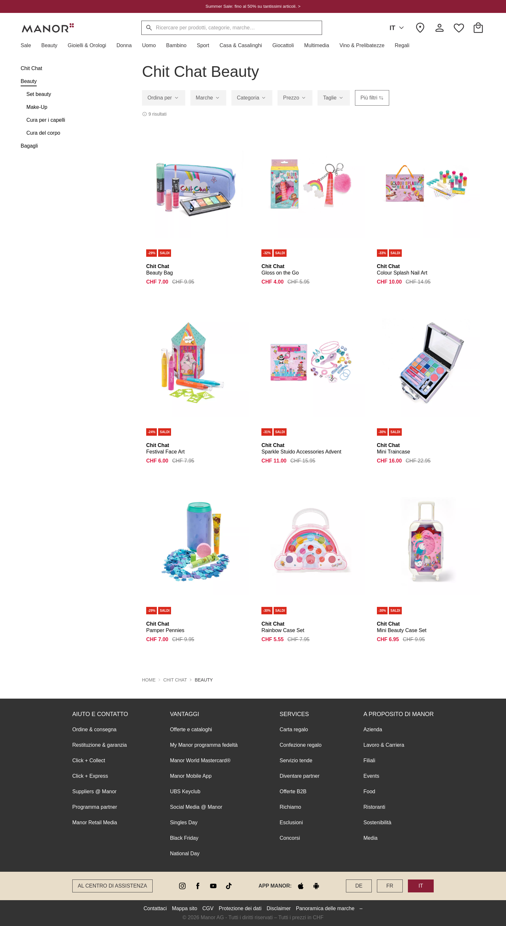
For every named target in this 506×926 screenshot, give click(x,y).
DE (358, 886)
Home (149, 679)
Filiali (369, 760)
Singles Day (183, 822)
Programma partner (94, 807)
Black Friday (184, 838)
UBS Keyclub (185, 791)
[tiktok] (228, 885)
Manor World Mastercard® (200, 760)
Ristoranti (374, 807)
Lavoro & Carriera (383, 745)
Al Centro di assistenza (112, 886)
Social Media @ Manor (196, 807)
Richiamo (290, 807)
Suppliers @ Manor (94, 791)
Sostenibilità (377, 822)
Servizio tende (295, 760)
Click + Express (90, 776)
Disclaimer (279, 908)
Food (369, 791)
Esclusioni (291, 822)
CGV (208, 908)
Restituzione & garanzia (99, 745)
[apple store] (300, 885)
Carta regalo (293, 729)
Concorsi (289, 838)
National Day (185, 853)
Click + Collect (88, 760)
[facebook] (197, 885)
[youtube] (213, 885)
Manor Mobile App (191, 776)
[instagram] (182, 885)
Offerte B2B (292, 791)
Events (371, 776)
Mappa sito (184, 908)
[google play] (316, 885)
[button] (28, 45)
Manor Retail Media (94, 822)
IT (398, 28)
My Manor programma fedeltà (204, 745)
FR (389, 886)
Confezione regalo (300, 745)
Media (370, 838)
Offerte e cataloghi (191, 729)
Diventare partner (299, 776)
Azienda (372, 729)
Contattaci (155, 908)
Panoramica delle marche (325, 908)
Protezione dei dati (240, 908)
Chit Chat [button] (175, 679)
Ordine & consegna (94, 729)
